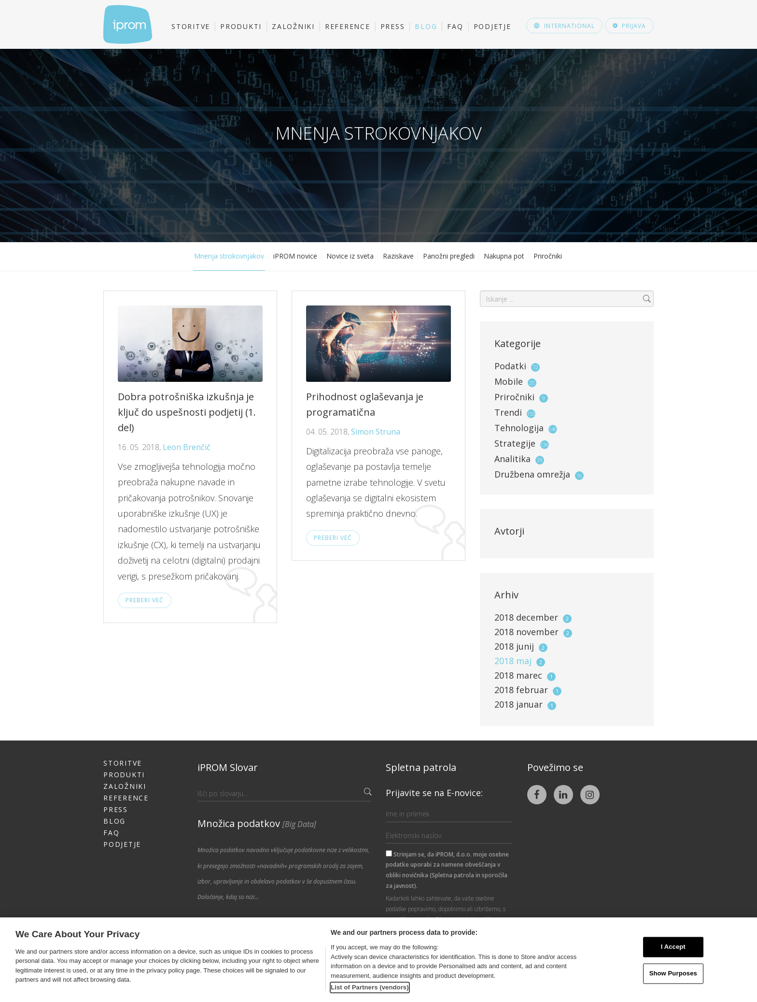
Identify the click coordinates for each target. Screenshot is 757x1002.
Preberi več (145, 600)
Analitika (512, 459)
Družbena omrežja (532, 474)
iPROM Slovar (227, 767)
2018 (533, 617)
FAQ (455, 26)
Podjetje (492, 26)
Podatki (510, 366)
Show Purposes (673, 973)
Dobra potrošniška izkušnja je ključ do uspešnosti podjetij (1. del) (187, 412)
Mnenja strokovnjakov (229, 256)
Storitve (190, 26)
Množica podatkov (256, 823)
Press (392, 26)
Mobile (508, 381)
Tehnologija (519, 428)
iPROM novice (295, 256)
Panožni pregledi (449, 256)
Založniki (293, 26)
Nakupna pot (504, 256)
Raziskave (398, 256)
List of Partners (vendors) (370, 987)
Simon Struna (375, 431)
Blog (426, 26)
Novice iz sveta (350, 256)
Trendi (508, 412)
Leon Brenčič (186, 447)
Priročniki (547, 256)
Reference (347, 26)
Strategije (514, 443)
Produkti (241, 26)
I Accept (673, 947)
